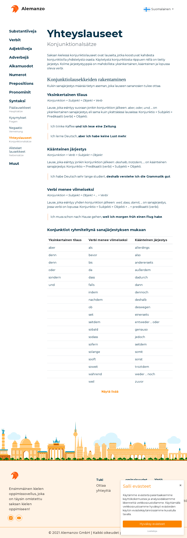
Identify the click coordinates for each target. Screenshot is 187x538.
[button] (158, 9)
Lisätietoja (152, 531)
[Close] (180, 485)
